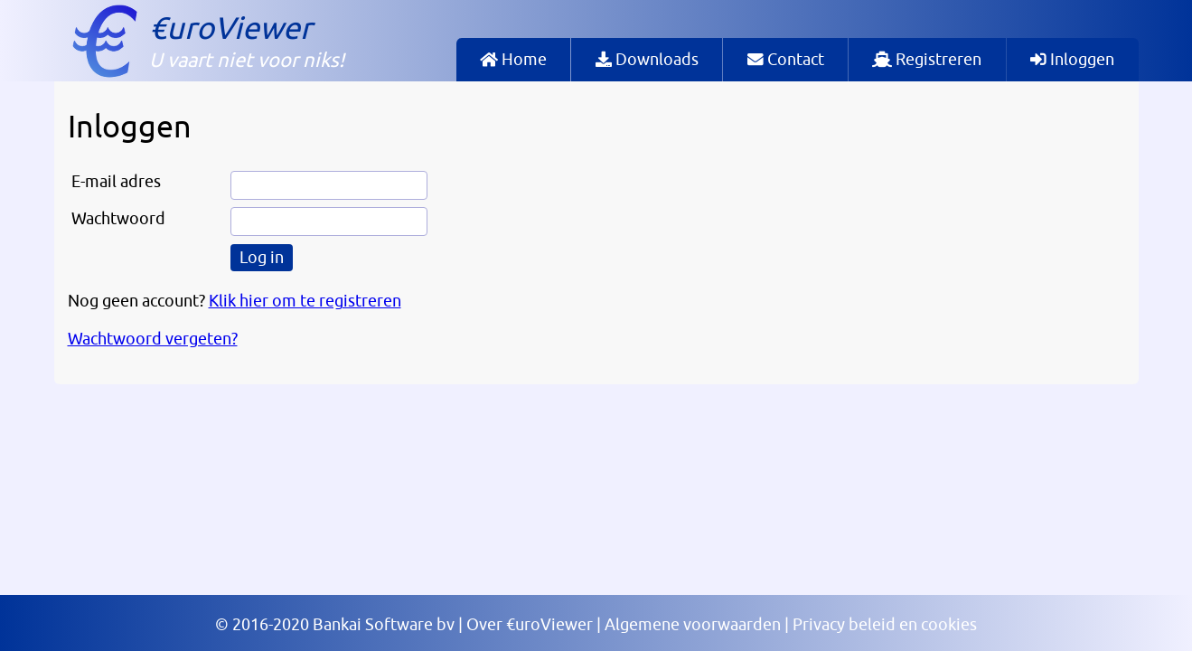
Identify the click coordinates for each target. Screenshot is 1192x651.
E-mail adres (116, 182)
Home (513, 60)
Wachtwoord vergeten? (153, 339)
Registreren (926, 60)
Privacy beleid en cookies (885, 625)
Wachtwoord (118, 219)
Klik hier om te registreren (305, 301)
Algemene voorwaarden (693, 625)
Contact (785, 60)
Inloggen (1072, 60)
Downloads (647, 60)
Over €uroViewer (529, 625)
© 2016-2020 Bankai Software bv (335, 625)
